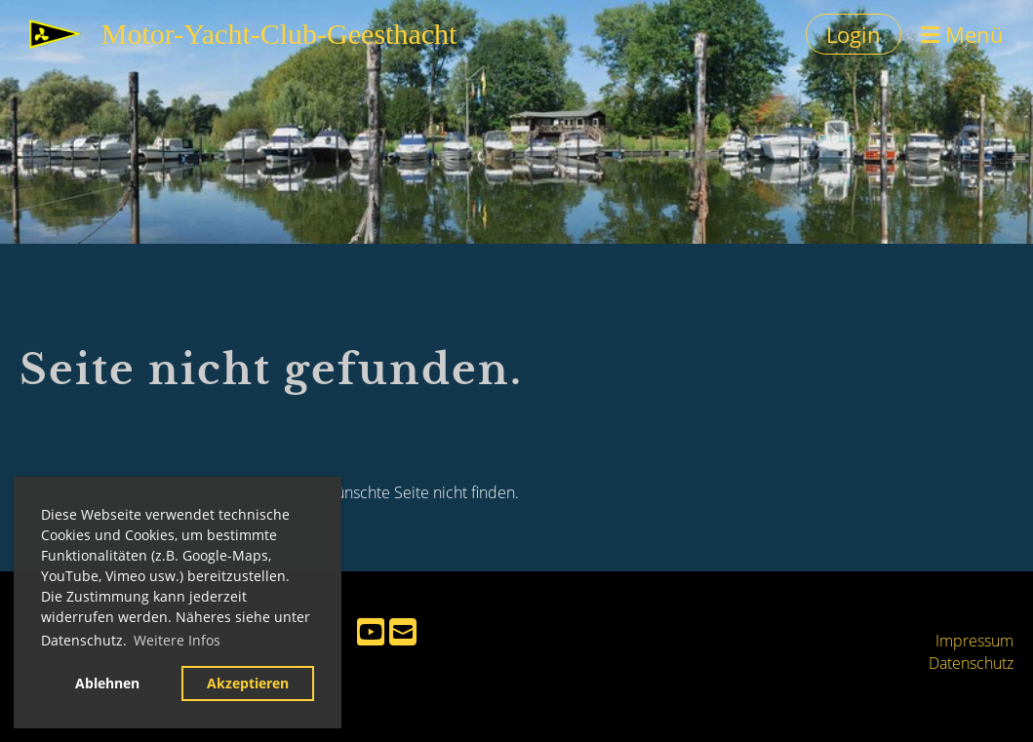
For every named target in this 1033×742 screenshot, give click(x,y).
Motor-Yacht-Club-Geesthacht (279, 34)
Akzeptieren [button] (248, 683)
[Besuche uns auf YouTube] (370, 631)
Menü (962, 34)
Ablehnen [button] (107, 683)
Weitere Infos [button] (177, 640)
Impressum (974, 640)
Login (853, 34)
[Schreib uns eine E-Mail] (403, 631)
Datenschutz (971, 663)
